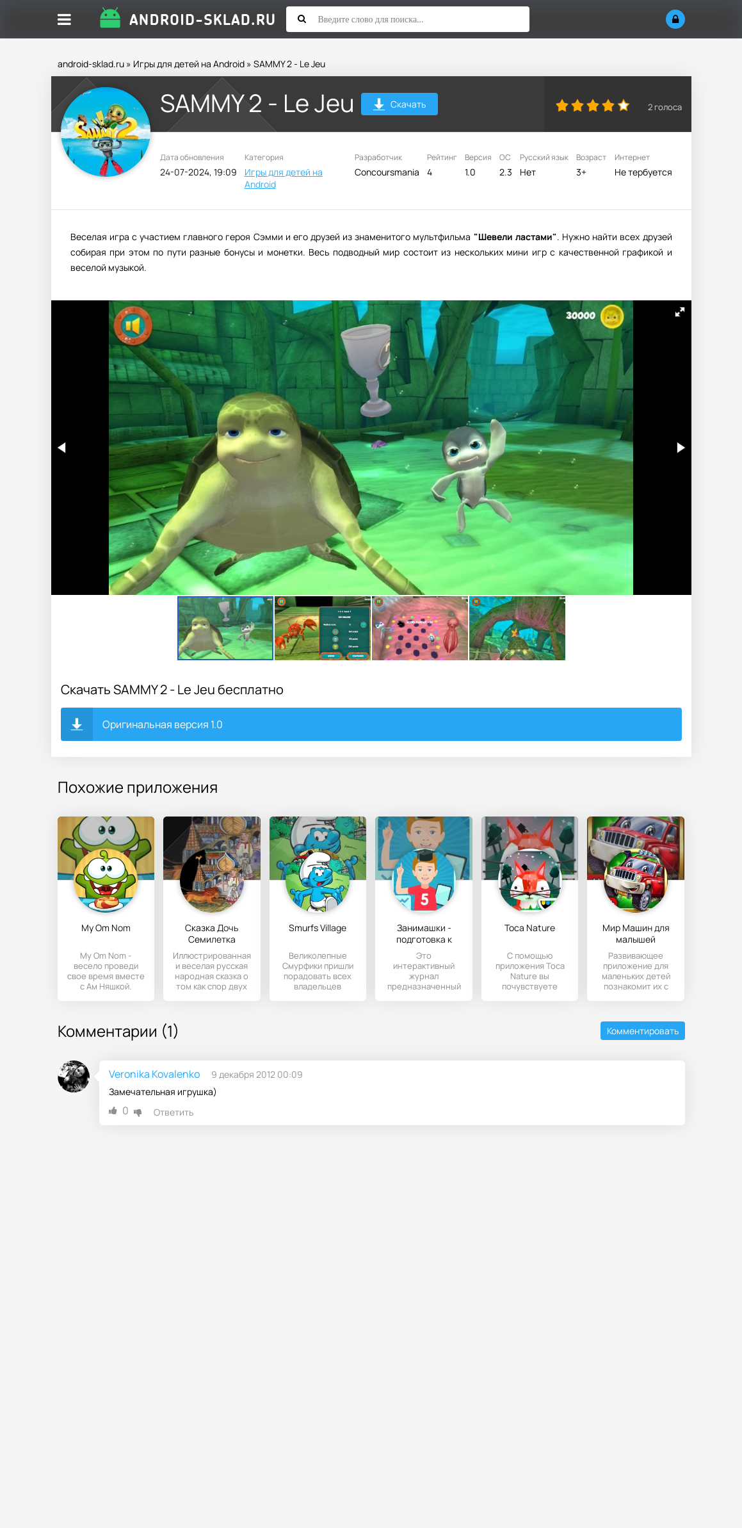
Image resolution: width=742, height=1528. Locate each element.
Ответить (173, 1112)
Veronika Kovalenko (154, 1074)
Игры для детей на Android (189, 64)
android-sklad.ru (91, 64)
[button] (680, 312)
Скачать (399, 106)
